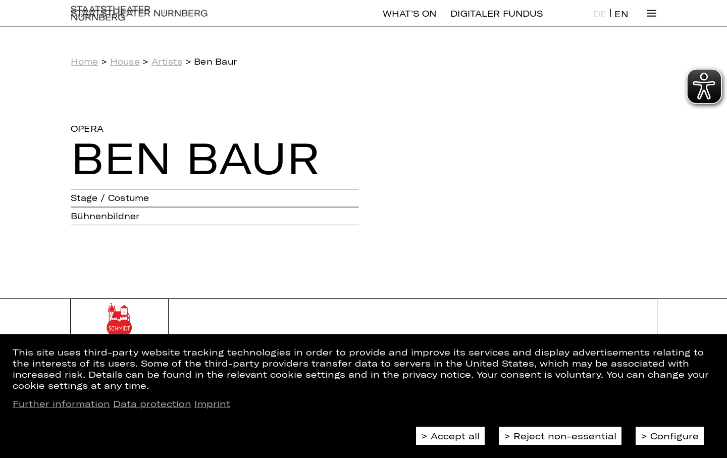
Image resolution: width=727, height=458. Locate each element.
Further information (61, 403)
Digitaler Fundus (496, 21)
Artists (166, 61)
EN (621, 22)
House (125, 61)
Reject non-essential (564, 435)
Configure (674, 435)
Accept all (455, 435)
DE (599, 22)
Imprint (212, 403)
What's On (409, 21)
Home (84, 61)
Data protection (152, 403)
